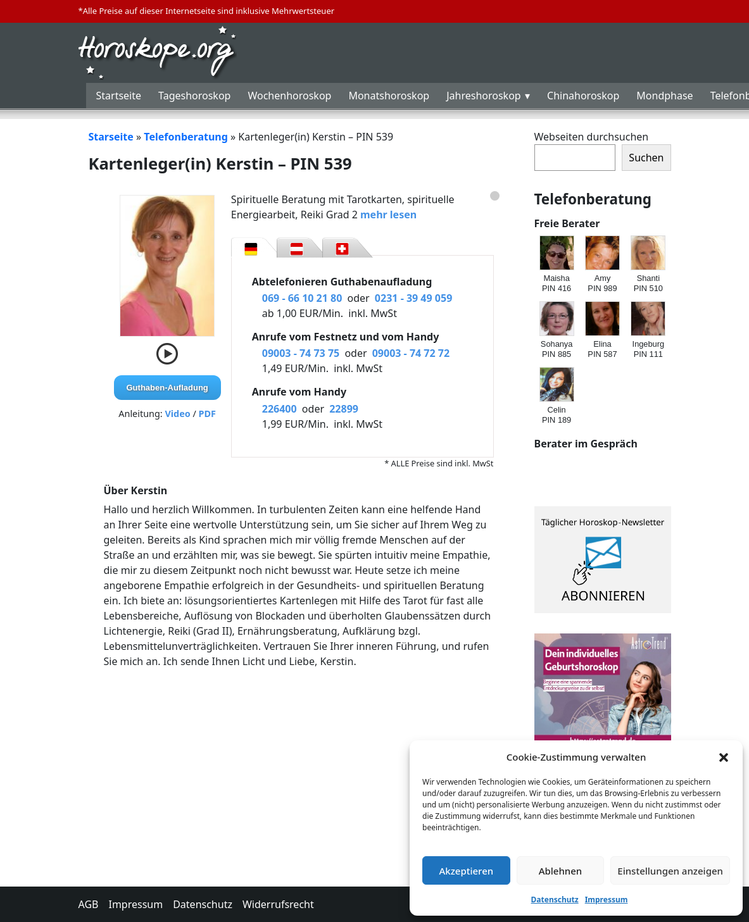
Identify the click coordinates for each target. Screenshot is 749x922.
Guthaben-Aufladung (167, 387)
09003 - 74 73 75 (300, 353)
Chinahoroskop (583, 96)
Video (177, 414)
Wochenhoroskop (289, 96)
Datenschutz (555, 899)
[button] (723, 757)
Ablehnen (560, 870)
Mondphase (664, 96)
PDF (207, 414)
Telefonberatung (186, 137)
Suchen (646, 158)
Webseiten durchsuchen (591, 137)
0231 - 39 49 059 (413, 298)
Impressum (606, 899)
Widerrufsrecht (278, 904)
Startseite (119, 96)
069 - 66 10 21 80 (302, 298)
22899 (343, 409)
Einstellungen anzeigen (670, 870)
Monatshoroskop (388, 96)
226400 (279, 409)
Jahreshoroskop (483, 96)
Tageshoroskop (194, 96)
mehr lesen (388, 214)
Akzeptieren (466, 870)
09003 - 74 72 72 (411, 353)
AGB (89, 904)
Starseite (111, 137)
